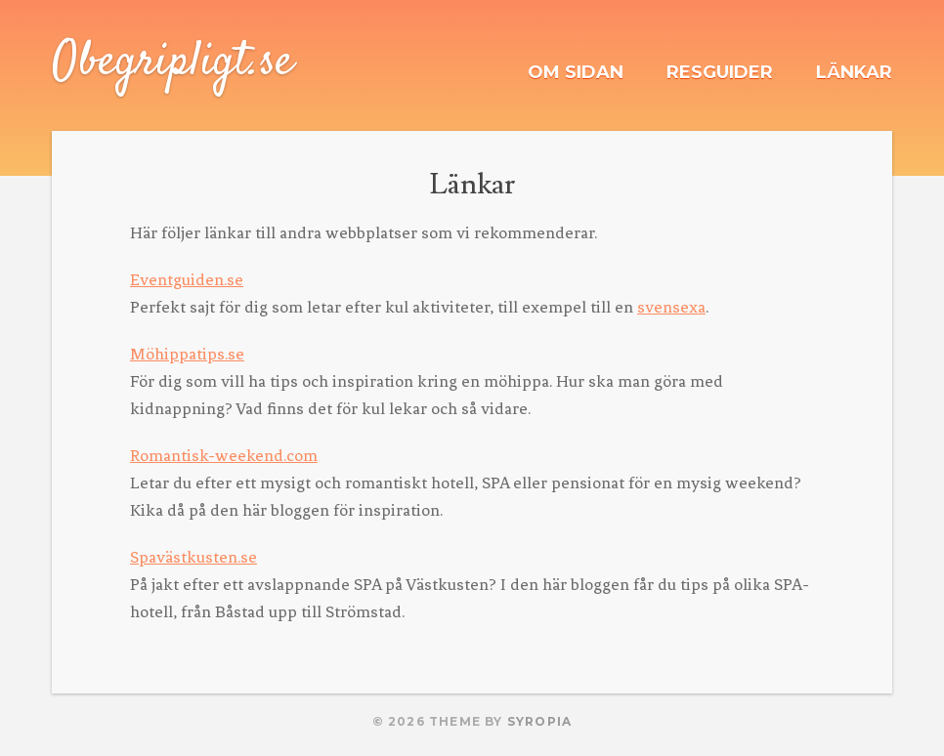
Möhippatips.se (187, 353)
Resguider (719, 72)
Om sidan (575, 72)
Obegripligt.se (172, 62)
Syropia (539, 721)
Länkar (854, 72)
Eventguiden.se (186, 279)
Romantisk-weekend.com (224, 455)
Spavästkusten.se (193, 557)
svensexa (671, 306)
